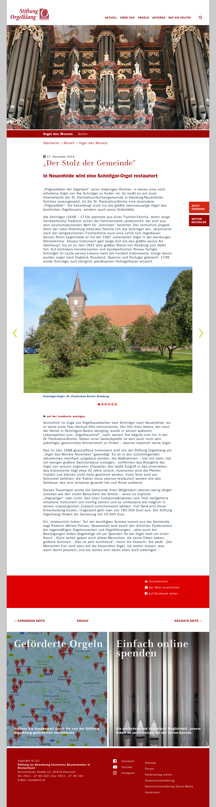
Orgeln (143, 17)
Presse (149, 768)
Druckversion (156, 581)
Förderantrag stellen (158, 774)
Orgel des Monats (93, 143)
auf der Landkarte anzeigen (66, 416)
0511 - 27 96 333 (36, 776)
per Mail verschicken (162, 587)
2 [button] (102, 404)
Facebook (128, 761)
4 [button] (109, 404)
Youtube (127, 767)
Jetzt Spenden (198, 207)
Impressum (152, 792)
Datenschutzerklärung (159, 780)
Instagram (128, 773)
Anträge (158, 17)
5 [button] (112, 404)
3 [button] (106, 404)
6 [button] (116, 404)
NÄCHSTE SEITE (186, 621)
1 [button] (99, 404)
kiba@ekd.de (36, 780)
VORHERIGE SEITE (31, 621)
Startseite (51, 143)
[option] (108, 333)
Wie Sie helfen (179, 17)
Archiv (83, 134)
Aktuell (111, 17)
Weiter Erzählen (199, 220)
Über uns (127, 17)
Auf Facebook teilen (161, 593)
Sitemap (150, 762)
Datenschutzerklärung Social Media (169, 786)
